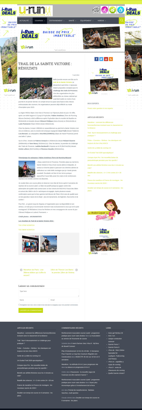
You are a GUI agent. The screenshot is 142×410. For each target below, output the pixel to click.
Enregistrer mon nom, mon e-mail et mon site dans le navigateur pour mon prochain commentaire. (49, 304)
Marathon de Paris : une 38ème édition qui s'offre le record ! (35, 272)
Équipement (85, 20)
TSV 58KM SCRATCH (26, 229)
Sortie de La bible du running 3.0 (99, 147)
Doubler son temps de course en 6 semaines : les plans (36, 390)
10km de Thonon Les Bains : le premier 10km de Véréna (62, 270)
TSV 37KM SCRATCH (26, 225)
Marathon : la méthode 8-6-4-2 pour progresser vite (79, 363)
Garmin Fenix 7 (113, 343)
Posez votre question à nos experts (100, 108)
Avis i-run (111, 335)
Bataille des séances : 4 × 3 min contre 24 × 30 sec (105, 171)
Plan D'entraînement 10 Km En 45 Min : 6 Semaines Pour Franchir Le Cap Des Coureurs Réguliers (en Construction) (80, 352)
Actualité (24, 20)
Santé (71, 20)
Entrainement (55, 20)
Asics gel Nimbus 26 (115, 332)
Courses (39, 20)
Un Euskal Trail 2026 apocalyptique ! (100, 151)
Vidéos (101, 20)
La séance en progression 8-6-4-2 (77, 365)
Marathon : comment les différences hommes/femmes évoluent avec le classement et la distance (105, 124)
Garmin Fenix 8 (113, 346)
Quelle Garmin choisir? (116, 371)
